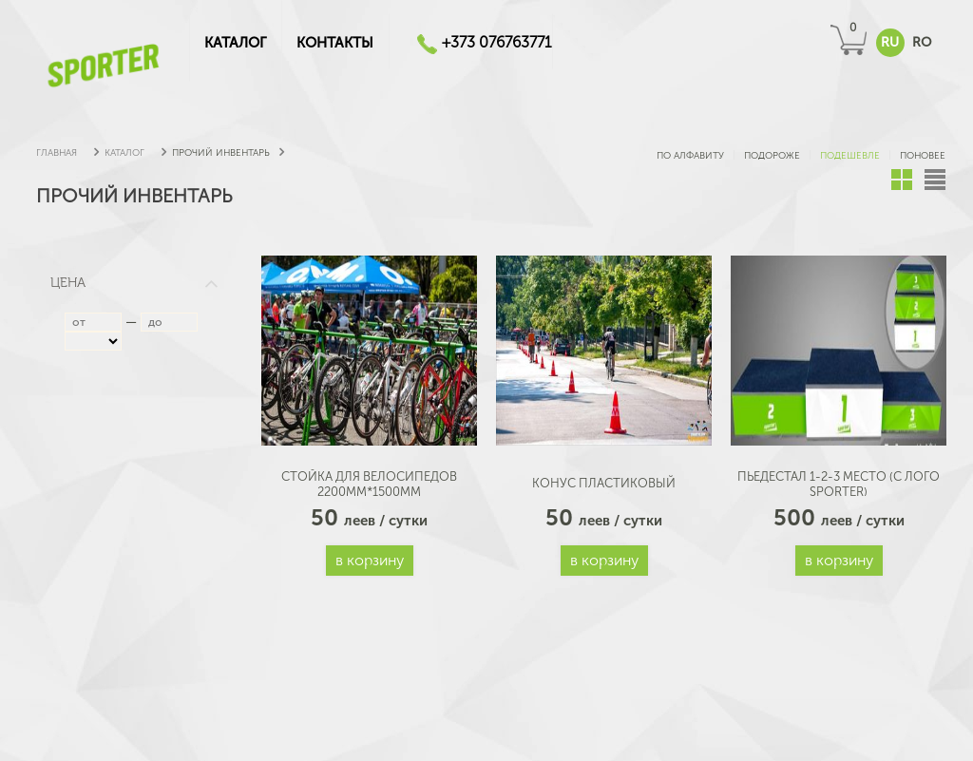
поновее (921, 156)
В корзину (369, 560)
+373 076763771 (497, 42)
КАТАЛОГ (235, 42)
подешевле (848, 156)
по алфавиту (689, 156)
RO (922, 42)
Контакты (334, 42)
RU (890, 42)
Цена (134, 283)
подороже (770, 156)
